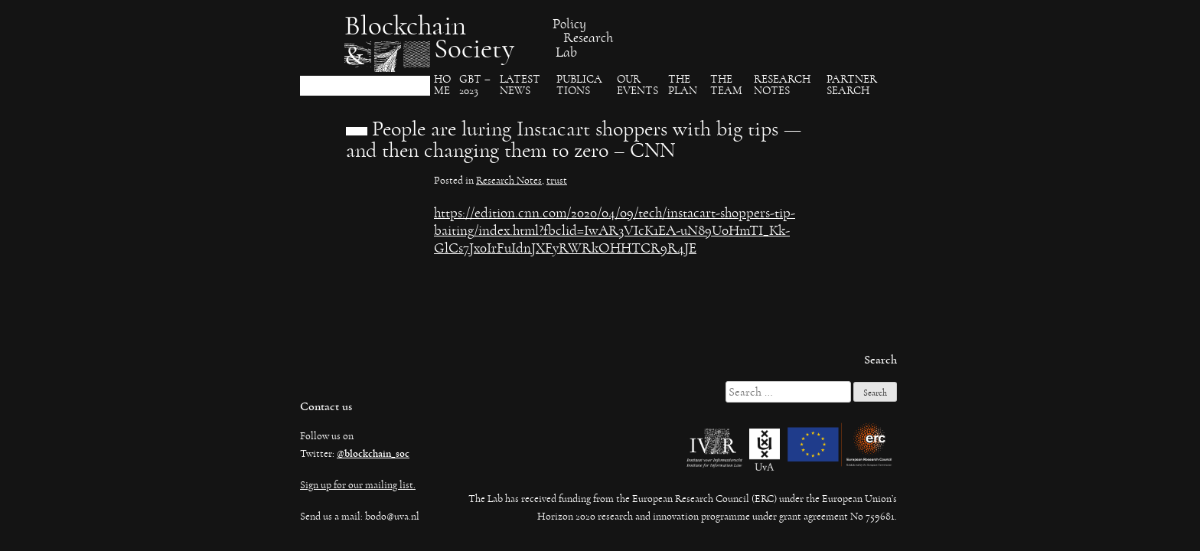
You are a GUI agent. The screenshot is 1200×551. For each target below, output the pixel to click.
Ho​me (442, 85)
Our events (637, 85)
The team (726, 85)
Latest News (520, 85)
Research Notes (782, 85)
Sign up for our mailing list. (358, 485)
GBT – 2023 (475, 85)
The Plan (682, 85)
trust (556, 180)
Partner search (852, 85)
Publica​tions (579, 85)
